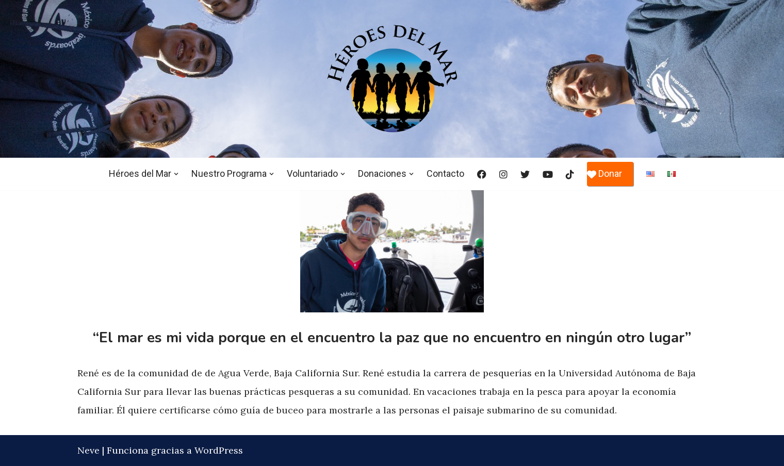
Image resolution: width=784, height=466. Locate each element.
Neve (88, 450)
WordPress (218, 450)
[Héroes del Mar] (392, 79)
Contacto (445, 173)
